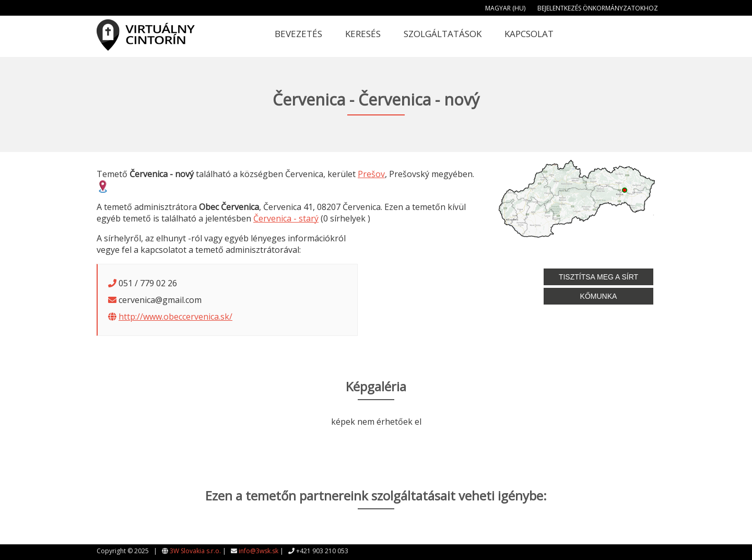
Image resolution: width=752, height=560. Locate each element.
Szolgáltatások (442, 34)
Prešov (371, 174)
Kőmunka (598, 296)
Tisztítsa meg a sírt (598, 277)
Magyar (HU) (505, 8)
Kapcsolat (529, 34)
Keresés (363, 34)
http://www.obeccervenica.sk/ (175, 316)
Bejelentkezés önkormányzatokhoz (597, 8)
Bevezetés (298, 34)
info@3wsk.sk (258, 550)
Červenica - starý (286, 218)
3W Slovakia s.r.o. (195, 550)
